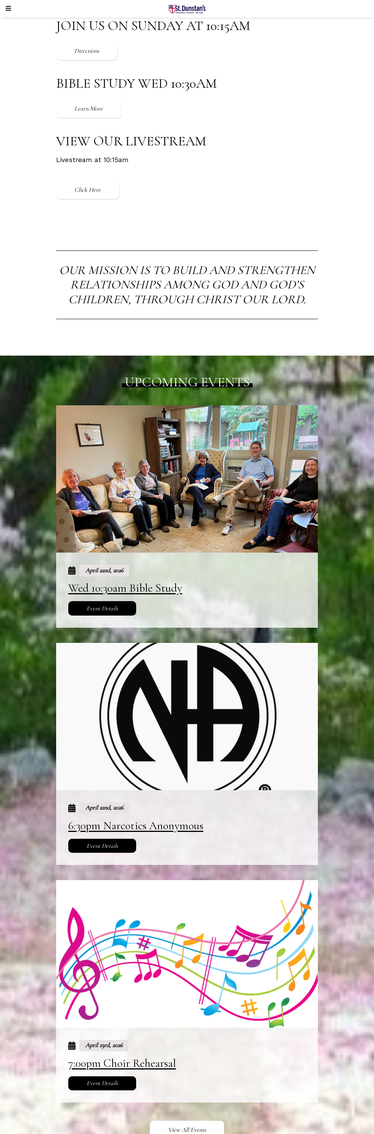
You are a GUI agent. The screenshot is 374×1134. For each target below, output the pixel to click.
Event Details (102, 608)
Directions (86, 51)
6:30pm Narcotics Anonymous (135, 826)
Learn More (88, 108)
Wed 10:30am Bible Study (125, 588)
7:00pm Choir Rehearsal (122, 1063)
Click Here (87, 190)
